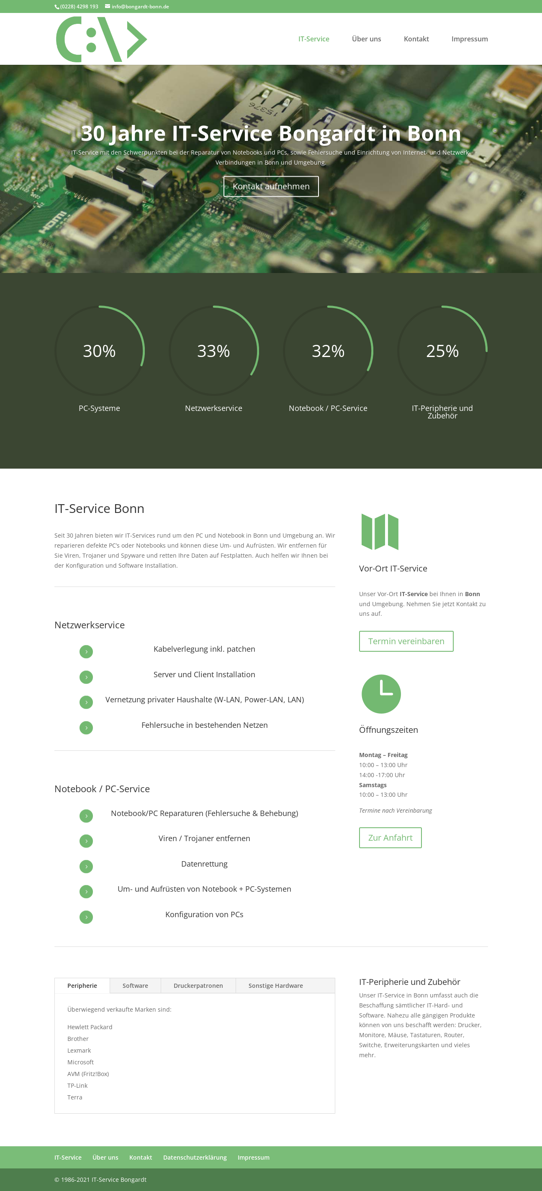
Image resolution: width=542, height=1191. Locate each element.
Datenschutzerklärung (195, 1157)
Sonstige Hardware (276, 986)
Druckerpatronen (198, 986)
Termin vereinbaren (406, 641)
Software (135, 986)
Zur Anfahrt (390, 837)
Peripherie (82, 986)
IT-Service (313, 39)
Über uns (366, 39)
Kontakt (416, 39)
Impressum (470, 39)
